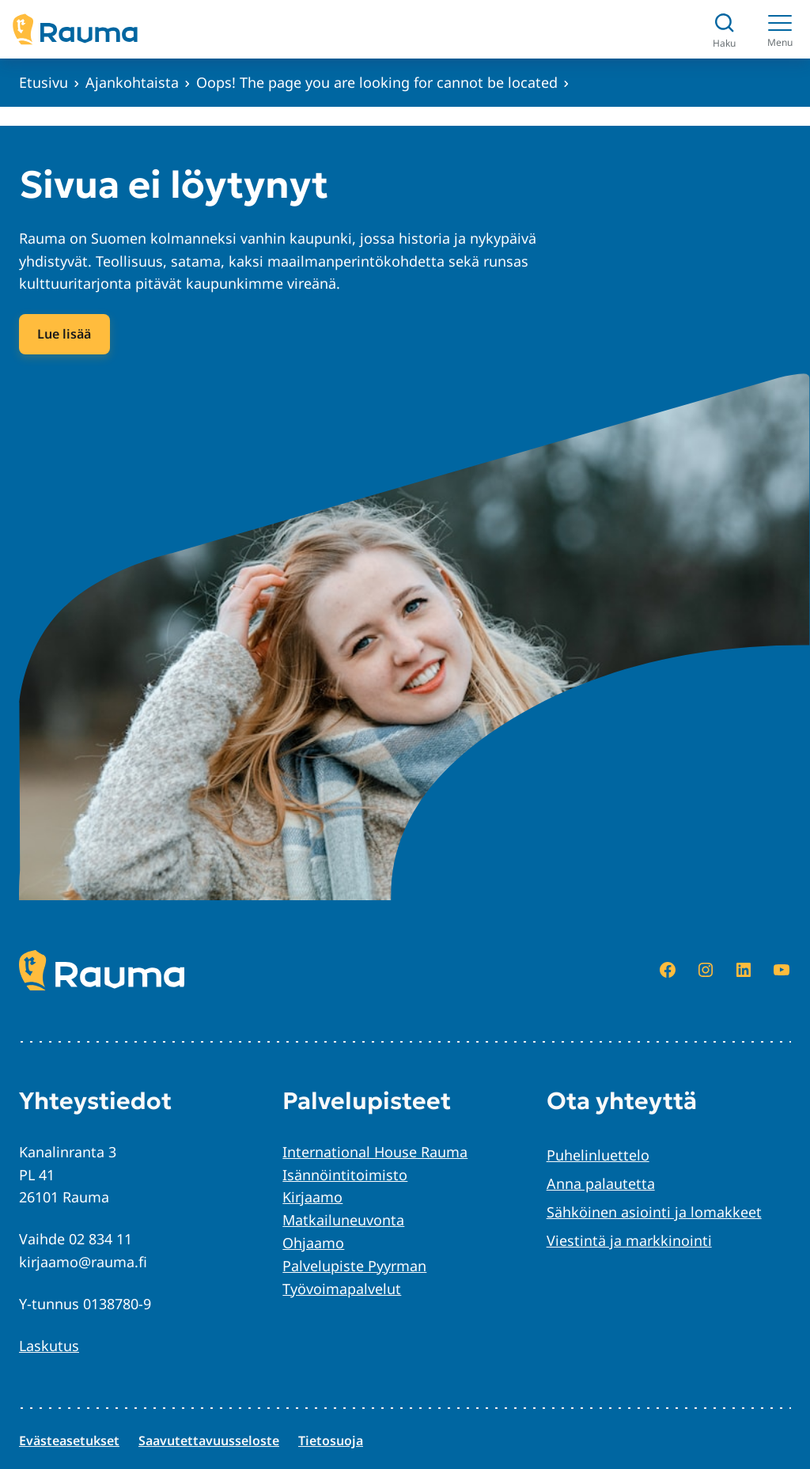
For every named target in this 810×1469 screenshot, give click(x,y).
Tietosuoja (330, 1440)
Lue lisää (64, 334)
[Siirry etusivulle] (75, 29)
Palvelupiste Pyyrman (354, 1265)
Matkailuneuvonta (343, 1219)
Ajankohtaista (132, 82)
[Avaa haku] (724, 30)
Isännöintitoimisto (344, 1174)
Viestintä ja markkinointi (629, 1240)
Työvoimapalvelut (341, 1288)
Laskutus (49, 1345)
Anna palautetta (601, 1183)
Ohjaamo (313, 1242)
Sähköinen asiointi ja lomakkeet (654, 1211)
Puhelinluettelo (598, 1154)
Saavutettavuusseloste (208, 1440)
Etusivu (43, 82)
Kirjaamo (312, 1196)
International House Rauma (374, 1151)
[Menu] (780, 29)
